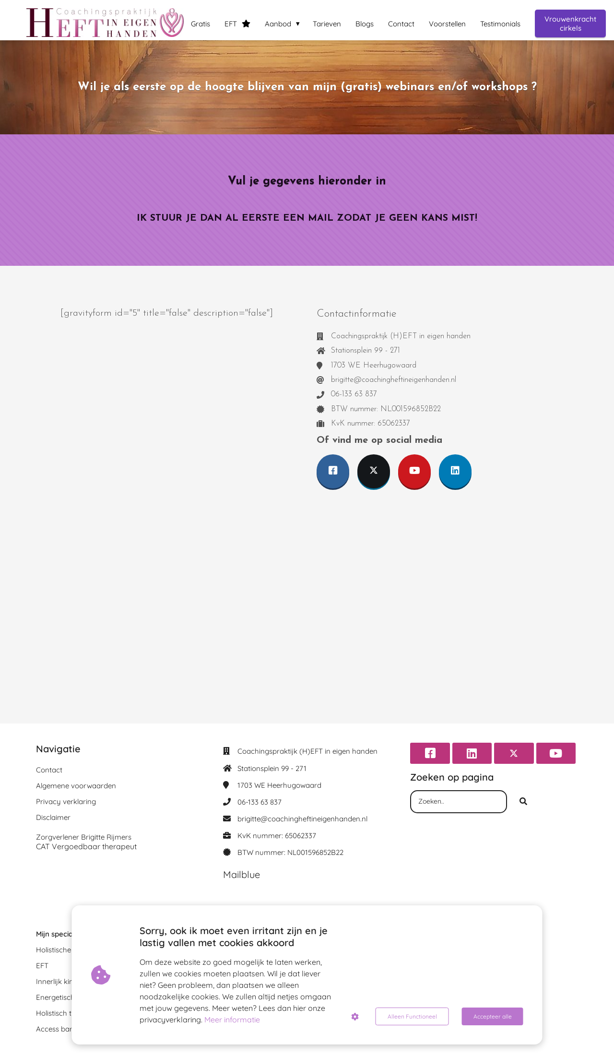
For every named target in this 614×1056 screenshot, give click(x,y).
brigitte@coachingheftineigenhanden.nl (302, 818)
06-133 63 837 (259, 802)
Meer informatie (232, 1019)
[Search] (523, 801)
